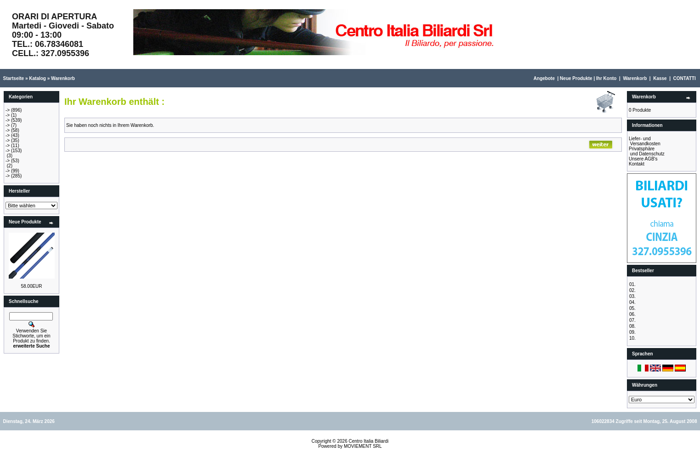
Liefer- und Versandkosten (644, 141)
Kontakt (636, 163)
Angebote (544, 78)
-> (8, 110)
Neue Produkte (576, 78)
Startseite (13, 78)
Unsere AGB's (643, 158)
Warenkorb (63, 78)
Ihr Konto (606, 78)
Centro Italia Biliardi (369, 441)
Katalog (37, 78)
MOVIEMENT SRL (363, 446)
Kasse (659, 78)
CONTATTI (684, 78)
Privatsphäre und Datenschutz (647, 151)
